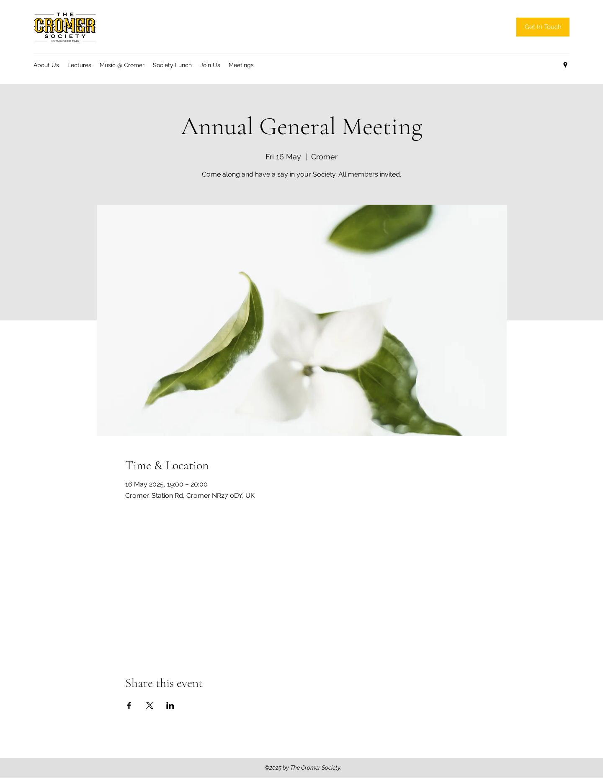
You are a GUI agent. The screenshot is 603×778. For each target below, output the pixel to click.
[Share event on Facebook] (129, 705)
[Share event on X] (150, 705)
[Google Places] (565, 65)
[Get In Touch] (543, 27)
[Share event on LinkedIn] (170, 705)
